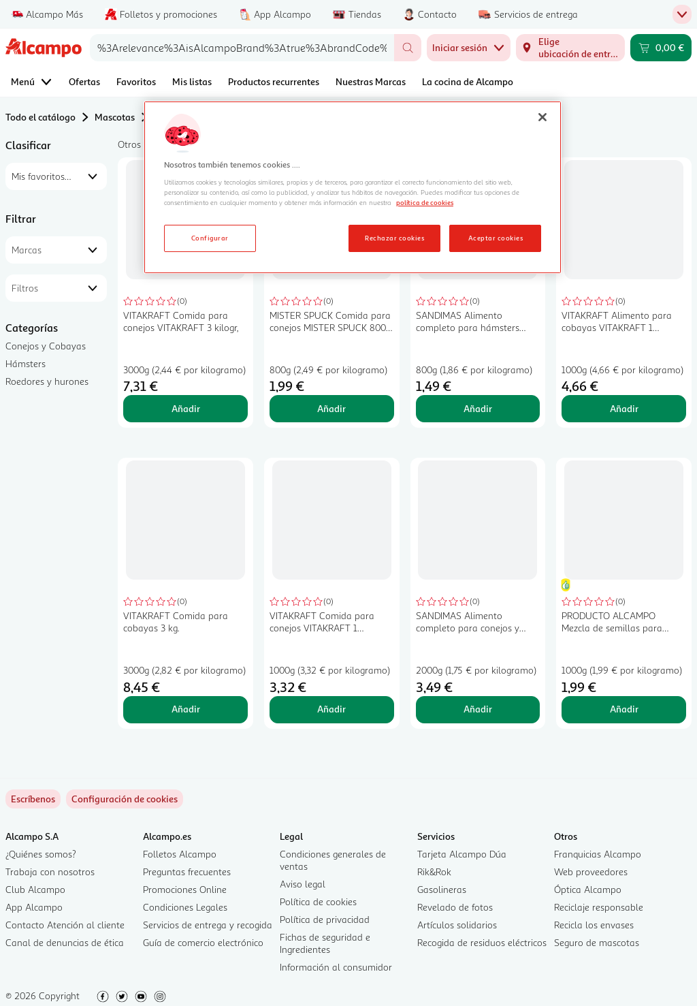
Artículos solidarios (457, 924)
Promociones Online (185, 889)
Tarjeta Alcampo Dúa (461, 854)
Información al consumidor (336, 967)
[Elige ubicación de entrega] (570, 47)
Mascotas (115, 117)
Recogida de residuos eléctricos (482, 942)
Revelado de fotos (455, 907)
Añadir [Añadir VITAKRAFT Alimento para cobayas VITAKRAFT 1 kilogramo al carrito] (624, 408)
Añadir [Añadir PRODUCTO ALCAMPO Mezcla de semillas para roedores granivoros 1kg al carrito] (624, 708)
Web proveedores (591, 871)
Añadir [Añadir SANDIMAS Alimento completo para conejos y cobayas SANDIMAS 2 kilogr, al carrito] (478, 708)
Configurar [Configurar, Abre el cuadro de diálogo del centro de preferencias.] (210, 238)
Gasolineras (441, 889)
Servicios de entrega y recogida (207, 924)
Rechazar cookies (394, 238)
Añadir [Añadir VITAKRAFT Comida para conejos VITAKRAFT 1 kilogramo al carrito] (331, 708)
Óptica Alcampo (587, 889)
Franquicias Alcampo (597, 854)
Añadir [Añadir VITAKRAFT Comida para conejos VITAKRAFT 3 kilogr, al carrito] (186, 408)
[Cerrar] (542, 117)
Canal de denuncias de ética (64, 942)
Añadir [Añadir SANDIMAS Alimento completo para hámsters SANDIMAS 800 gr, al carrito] (478, 408)
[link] (124, 798)
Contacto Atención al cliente (65, 924)
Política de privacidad (325, 919)
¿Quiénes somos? (40, 854)
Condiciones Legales (185, 907)
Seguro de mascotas (596, 942)
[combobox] (242, 47)
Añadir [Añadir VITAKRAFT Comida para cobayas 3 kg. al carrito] (186, 708)
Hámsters (25, 363)
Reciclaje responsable (598, 907)
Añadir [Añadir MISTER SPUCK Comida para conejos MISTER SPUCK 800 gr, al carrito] (331, 408)
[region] (353, 187)
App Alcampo (34, 907)
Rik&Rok (434, 871)
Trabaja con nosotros (50, 871)
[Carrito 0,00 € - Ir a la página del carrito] (661, 47)
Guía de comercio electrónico (203, 942)
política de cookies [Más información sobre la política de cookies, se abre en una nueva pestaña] (424, 202)
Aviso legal (302, 884)
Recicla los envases (594, 924)
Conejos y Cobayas (45, 345)
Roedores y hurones (46, 381)
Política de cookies (318, 901)
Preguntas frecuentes (187, 871)
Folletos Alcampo (179, 854)
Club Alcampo (35, 889)
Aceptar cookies (495, 238)
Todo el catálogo (40, 117)
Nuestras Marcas (371, 81)
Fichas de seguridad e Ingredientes (325, 943)
